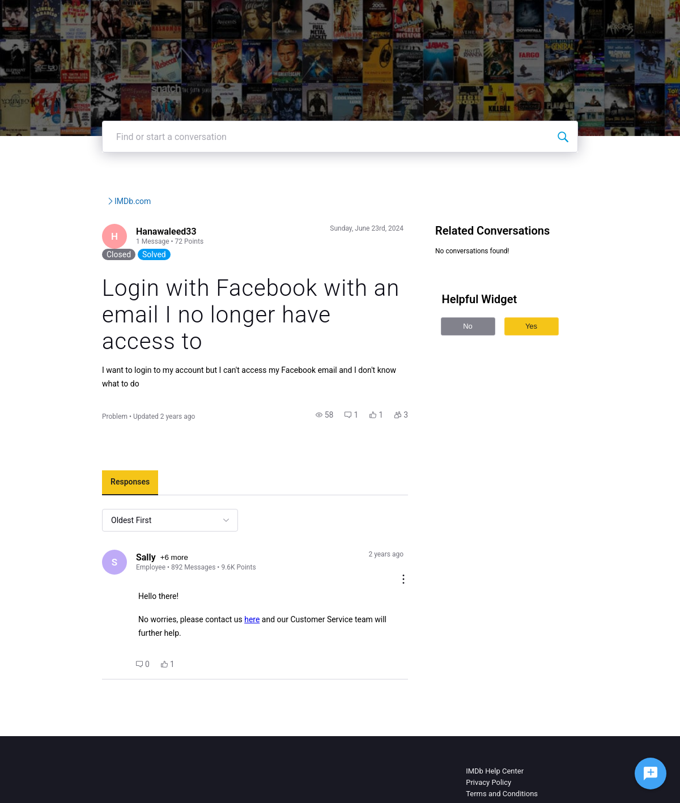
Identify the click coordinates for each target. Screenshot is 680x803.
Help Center (427, 16)
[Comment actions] (417, 539)
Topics (481, 16)
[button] (338, 399)
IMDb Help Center (495, 733)
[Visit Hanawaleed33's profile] (81, 271)
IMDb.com (229, 235)
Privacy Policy (488, 745)
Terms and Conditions (502, 756)
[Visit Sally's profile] (81, 548)
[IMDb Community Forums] (103, 17)
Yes (545, 360)
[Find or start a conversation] (597, 171)
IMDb (323, 16)
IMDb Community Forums (113, 235)
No (481, 360)
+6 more (142, 543)
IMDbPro (368, 16)
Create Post (535, 16)
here (218, 595)
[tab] (96, 467)
